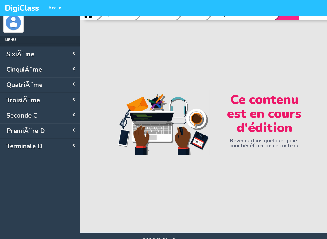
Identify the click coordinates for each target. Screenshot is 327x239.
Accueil (56, 8)
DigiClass (22, 8)
